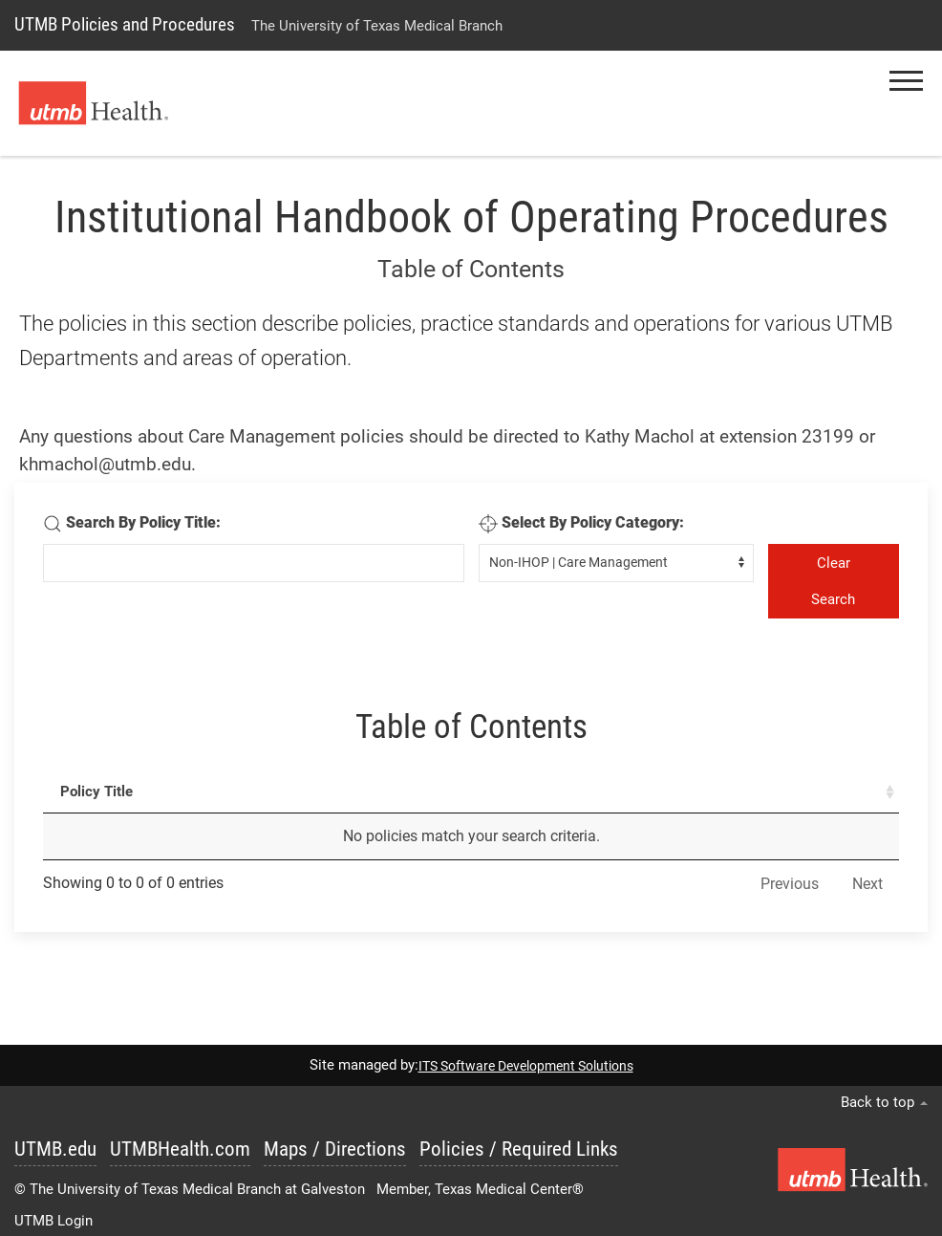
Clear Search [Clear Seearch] (833, 581)
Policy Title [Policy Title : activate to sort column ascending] (96, 791)
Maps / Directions (335, 1149)
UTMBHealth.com (180, 1149)
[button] (906, 81)
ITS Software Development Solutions (525, 1065)
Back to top (884, 1102)
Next (867, 884)
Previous (789, 884)
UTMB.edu (55, 1149)
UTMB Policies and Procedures (124, 24)
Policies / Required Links (518, 1149)
